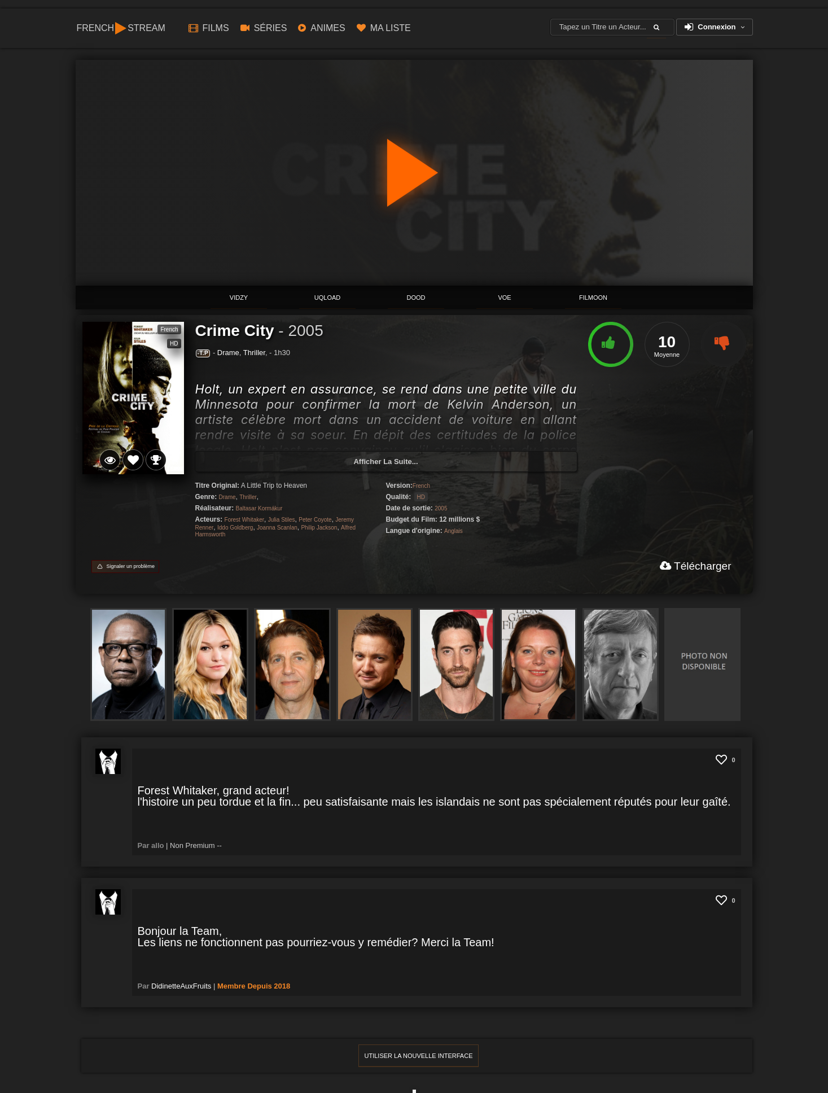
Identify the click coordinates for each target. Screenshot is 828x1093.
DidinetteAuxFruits (181, 986)
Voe (504, 297)
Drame (228, 352)
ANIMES (321, 28)
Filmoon (593, 297)
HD (421, 497)
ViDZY (239, 297)
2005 (305, 330)
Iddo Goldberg (235, 527)
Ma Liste (384, 28)
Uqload (327, 297)
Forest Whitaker (245, 520)
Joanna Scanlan (277, 527)
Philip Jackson (319, 527)
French (421, 486)
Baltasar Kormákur (259, 508)
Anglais (453, 531)
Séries (263, 28)
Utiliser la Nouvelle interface (419, 1055)
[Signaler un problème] (125, 566)
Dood (416, 297)
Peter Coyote (315, 520)
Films (209, 28)
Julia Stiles (281, 520)
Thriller (254, 352)
